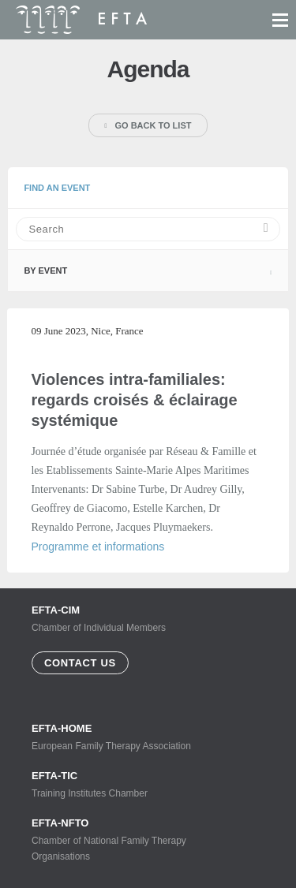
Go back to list (148, 125)
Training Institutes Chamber (118, 784)
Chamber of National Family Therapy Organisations (118, 839)
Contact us (80, 663)
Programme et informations (97, 546)
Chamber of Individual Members (99, 618)
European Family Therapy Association (118, 737)
